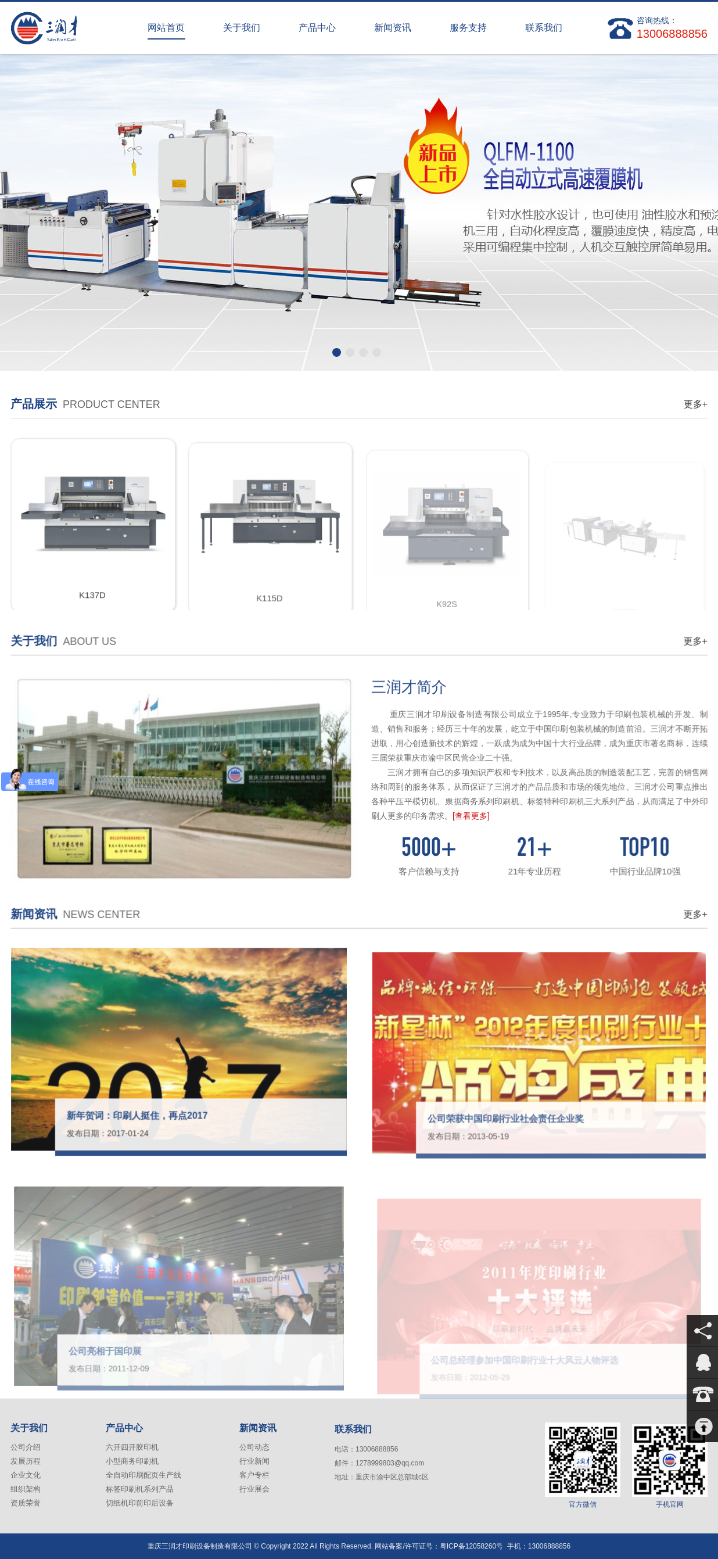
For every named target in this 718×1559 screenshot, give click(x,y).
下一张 (699, 208)
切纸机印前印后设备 (140, 1503)
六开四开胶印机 (132, 1447)
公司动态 (254, 1447)
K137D (93, 607)
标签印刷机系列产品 (140, 1489)
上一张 (19, 208)
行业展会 (254, 1489)
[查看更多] (479, 815)
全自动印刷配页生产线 (143, 1475)
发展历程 (25, 1461)
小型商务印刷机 (132, 1461)
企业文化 (25, 1475)
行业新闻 (254, 1461)
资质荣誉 (25, 1503)
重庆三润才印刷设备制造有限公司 (68, 28)
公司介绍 (25, 1447)
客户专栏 (254, 1475)
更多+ (696, 404)
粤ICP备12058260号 (471, 1546)
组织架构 (25, 1489)
